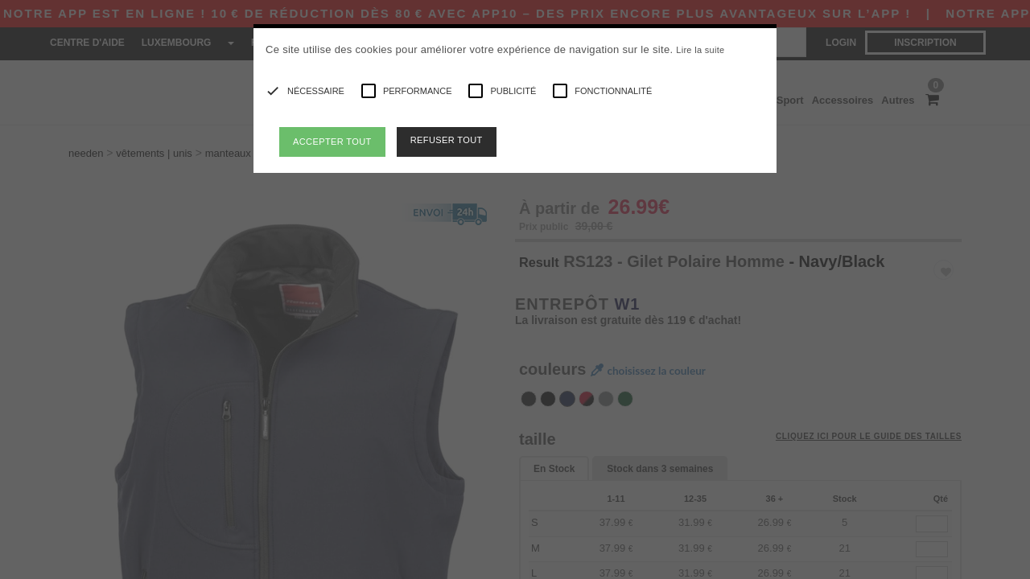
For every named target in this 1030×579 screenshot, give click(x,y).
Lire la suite (700, 50)
